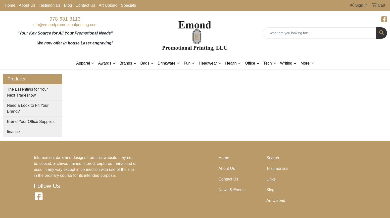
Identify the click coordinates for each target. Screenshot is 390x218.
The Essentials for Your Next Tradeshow (27, 92)
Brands (126, 63)
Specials (128, 5)
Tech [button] (267, 63)
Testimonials (50, 5)
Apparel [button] (83, 63)
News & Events (232, 190)
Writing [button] (286, 63)
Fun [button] (187, 63)
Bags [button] (144, 63)
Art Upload (108, 5)
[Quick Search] (320, 33)
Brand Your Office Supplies (30, 121)
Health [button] (231, 63)
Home (10, 5)
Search (272, 158)
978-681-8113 (65, 19)
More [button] (304, 63)
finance (13, 132)
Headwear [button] (208, 63)
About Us (27, 5)
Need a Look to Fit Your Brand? (28, 108)
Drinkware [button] (167, 63)
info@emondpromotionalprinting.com (65, 25)
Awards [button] (104, 63)
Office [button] (250, 63)
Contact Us (85, 5)
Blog (68, 5)
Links (271, 179)
